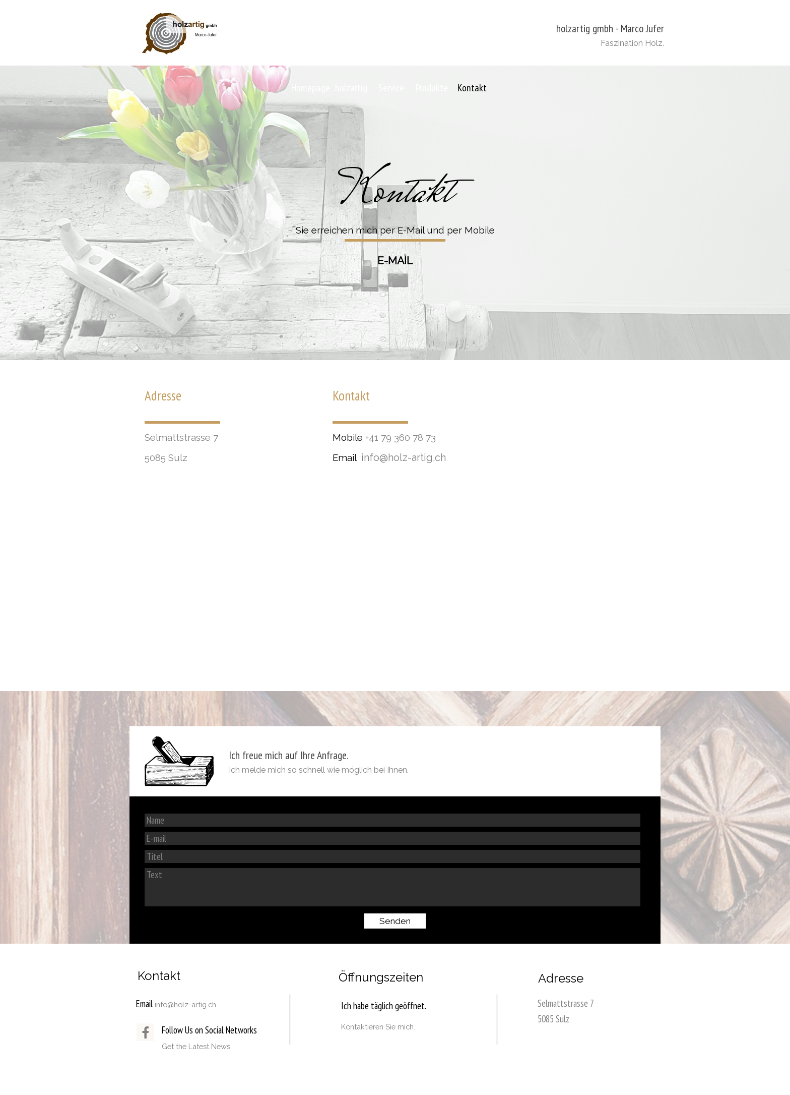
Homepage (310, 87)
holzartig (351, 87)
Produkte (432, 87)
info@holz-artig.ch (403, 457)
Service (391, 87)
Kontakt (472, 87)
